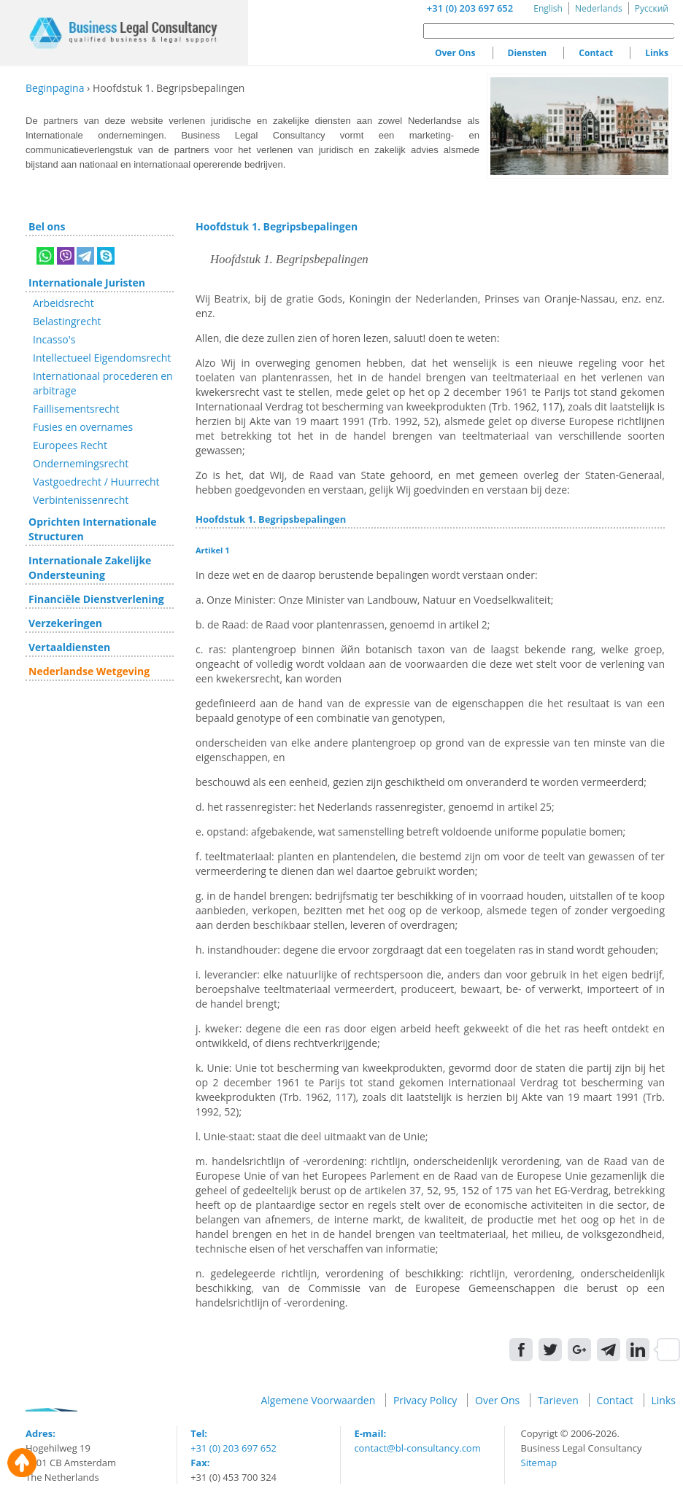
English (548, 8)
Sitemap (539, 1462)
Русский (651, 8)
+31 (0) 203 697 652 (470, 8)
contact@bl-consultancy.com (417, 1448)
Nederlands (598, 8)
